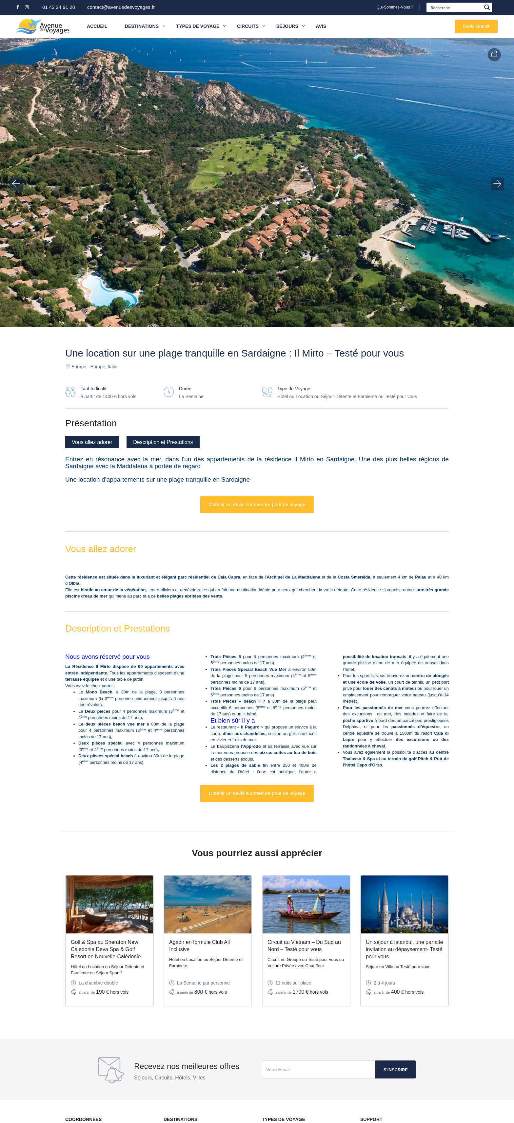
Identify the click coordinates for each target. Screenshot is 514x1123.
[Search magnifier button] (487, 7)
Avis (321, 26)
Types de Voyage (198, 26)
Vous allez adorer (92, 442)
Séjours (287, 26)
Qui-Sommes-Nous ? (395, 7)
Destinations (145, 26)
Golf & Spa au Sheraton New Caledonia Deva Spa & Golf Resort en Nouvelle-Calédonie (106, 949)
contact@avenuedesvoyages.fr (121, 7)
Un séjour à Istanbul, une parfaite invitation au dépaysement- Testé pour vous (404, 949)
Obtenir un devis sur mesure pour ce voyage (256, 504)
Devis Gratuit (476, 26)
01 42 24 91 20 (58, 7)
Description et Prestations (163, 442)
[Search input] (455, 7)
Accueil (97, 26)
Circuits (248, 26)
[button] (16, 184)
